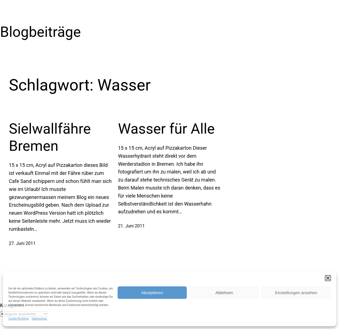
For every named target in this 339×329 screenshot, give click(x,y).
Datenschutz (39, 318)
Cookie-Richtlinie (18, 318)
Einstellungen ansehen (296, 292)
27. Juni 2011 (22, 243)
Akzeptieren (152, 292)
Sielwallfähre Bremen (50, 137)
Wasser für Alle (166, 128)
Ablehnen (224, 292)
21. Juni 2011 (131, 226)
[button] (328, 278)
